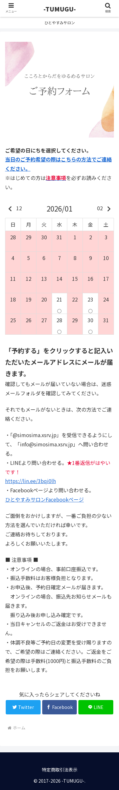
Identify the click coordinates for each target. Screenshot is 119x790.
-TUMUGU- (59, 8)
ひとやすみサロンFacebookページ (44, 499)
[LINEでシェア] (95, 707)
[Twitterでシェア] (23, 707)
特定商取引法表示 (59, 769)
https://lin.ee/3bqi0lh (30, 481)
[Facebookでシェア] (59, 707)
